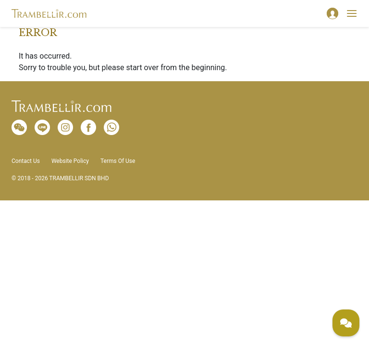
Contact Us (26, 161)
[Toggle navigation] (351, 13)
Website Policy (70, 161)
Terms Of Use (117, 161)
